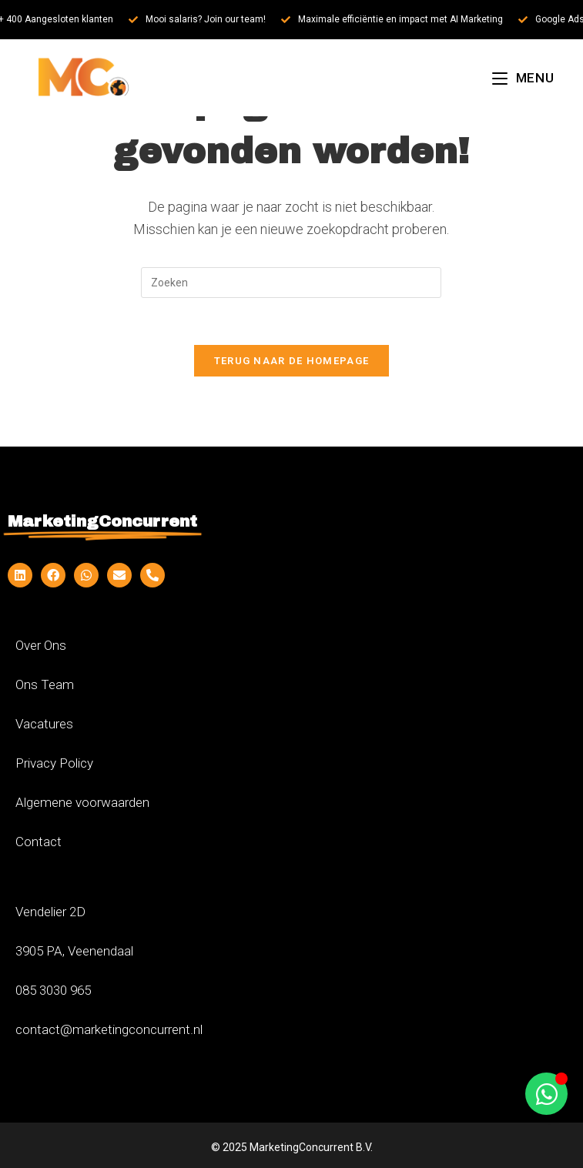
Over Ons (40, 645)
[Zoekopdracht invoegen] (291, 282)
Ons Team (44, 684)
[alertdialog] (291, 19)
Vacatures (44, 723)
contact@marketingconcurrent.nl (109, 1029)
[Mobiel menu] (523, 77)
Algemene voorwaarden (82, 802)
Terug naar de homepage (292, 360)
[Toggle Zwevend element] (546, 1094)
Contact (38, 841)
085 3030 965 (53, 990)
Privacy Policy (54, 763)
